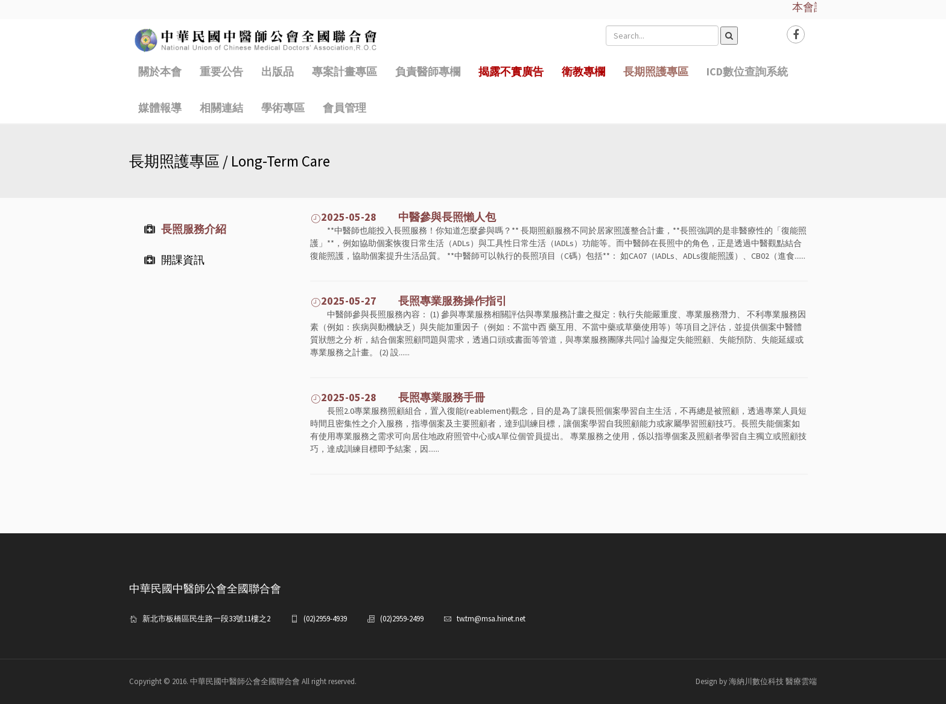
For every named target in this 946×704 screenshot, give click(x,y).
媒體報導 (160, 108)
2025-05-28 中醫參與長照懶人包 (403, 217)
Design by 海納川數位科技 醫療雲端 (756, 681)
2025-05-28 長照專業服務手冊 (397, 397)
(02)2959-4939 (325, 619)
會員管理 (344, 108)
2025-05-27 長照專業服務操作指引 (408, 301)
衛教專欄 (583, 71)
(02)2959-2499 (402, 619)
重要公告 (221, 71)
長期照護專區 (655, 71)
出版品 (277, 71)
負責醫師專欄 (427, 71)
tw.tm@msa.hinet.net (491, 619)
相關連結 (221, 108)
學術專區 (283, 108)
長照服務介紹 (185, 229)
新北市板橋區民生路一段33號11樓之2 (206, 619)
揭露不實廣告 (511, 71)
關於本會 (160, 71)
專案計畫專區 (344, 71)
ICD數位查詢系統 (747, 71)
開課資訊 (174, 260)
